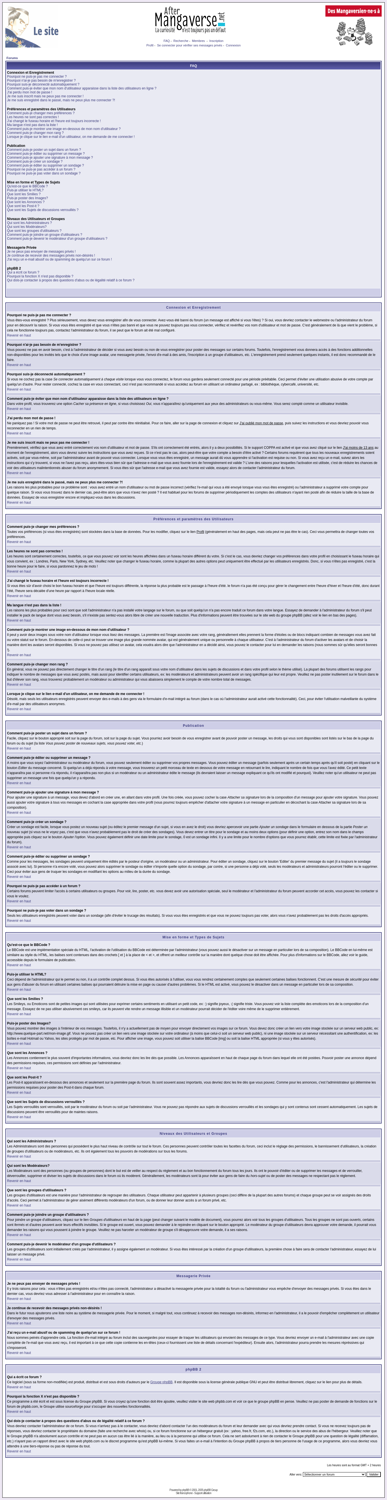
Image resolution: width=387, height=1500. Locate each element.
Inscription (216, 40)
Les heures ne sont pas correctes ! (33, 117)
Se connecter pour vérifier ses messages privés (189, 45)
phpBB (185, 1490)
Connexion (233, 45)
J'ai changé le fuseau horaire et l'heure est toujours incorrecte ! (54, 121)
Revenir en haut (19, 335)
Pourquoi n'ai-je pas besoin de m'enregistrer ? (41, 80)
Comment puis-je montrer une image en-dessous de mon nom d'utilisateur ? (64, 129)
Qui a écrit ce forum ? (23, 272)
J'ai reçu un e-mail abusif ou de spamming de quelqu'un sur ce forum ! (59, 259)
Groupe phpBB (161, 1382)
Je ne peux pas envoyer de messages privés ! (41, 252)
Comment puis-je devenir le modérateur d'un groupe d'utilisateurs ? (57, 239)
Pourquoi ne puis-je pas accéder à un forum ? (41, 169)
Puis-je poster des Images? (27, 198)
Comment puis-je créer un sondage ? (34, 161)
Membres (198, 40)
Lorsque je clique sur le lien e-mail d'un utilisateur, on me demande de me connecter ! (71, 137)
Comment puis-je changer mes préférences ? (41, 113)
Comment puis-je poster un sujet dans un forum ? (44, 150)
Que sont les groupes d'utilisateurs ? (34, 231)
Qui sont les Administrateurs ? (29, 223)
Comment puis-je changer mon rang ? (35, 133)
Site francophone (184, 1493)
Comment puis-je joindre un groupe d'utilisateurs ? (44, 235)
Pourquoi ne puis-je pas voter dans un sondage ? (44, 173)
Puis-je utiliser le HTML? (25, 190)
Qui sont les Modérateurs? (27, 227)
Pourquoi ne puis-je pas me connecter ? (37, 77)
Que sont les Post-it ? (23, 206)
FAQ (167, 40)
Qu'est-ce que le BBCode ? (27, 186)
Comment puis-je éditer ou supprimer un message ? (46, 154)
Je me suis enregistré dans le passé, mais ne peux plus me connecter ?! (61, 100)
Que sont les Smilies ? (23, 194)
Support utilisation (203, 1493)
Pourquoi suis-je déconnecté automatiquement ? (43, 84)
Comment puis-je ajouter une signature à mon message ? (50, 158)
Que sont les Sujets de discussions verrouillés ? (42, 210)
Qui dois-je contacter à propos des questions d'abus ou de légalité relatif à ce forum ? (70, 280)
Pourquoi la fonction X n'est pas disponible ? (40, 276)
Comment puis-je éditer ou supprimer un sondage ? (45, 165)
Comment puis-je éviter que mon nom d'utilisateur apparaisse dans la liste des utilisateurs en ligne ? (81, 88)
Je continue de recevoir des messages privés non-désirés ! (51, 255)
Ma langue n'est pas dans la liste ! (32, 125)
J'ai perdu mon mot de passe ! (29, 92)
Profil (149, 45)
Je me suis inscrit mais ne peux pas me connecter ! (45, 96)
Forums (12, 58)
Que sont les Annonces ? (25, 202)
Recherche (180, 40)
